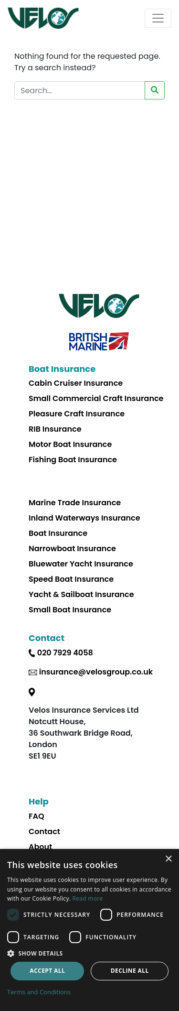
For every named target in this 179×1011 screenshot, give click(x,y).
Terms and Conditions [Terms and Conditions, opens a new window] (39, 992)
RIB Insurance (55, 429)
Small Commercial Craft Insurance (96, 398)
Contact (44, 831)
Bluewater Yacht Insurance (81, 563)
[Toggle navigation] (158, 18)
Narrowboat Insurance (72, 548)
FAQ (36, 816)
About (40, 846)
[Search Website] (79, 90)
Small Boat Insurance (70, 609)
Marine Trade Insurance (75, 502)
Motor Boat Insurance (70, 444)
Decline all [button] (130, 971)
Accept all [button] (47, 971)
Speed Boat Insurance (71, 579)
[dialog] (89, 930)
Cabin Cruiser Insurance (76, 383)
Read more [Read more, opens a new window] (88, 898)
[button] (89, 953)
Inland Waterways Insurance (84, 517)
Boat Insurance (58, 533)
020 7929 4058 (65, 652)
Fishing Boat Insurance (73, 459)
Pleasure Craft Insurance (77, 413)
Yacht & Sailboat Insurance (81, 594)
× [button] (168, 859)
